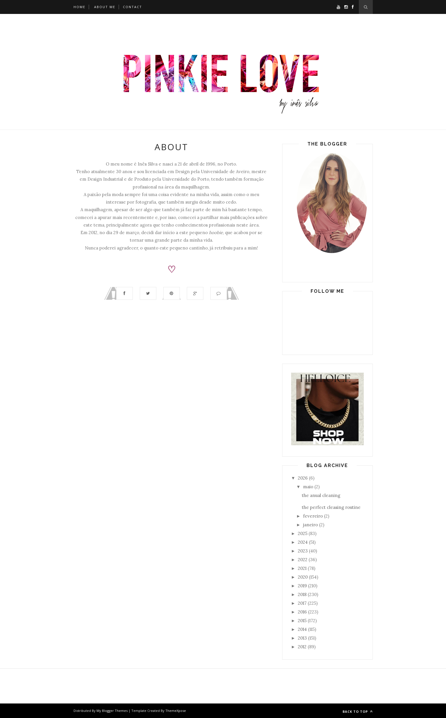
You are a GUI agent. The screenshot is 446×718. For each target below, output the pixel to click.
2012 (302, 646)
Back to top (358, 711)
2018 (302, 594)
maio (308, 486)
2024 (303, 542)
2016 (302, 612)
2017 (302, 603)
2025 (302, 533)
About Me (104, 7)
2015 (302, 620)
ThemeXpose (175, 710)
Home (79, 7)
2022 (302, 559)
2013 (302, 638)
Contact (132, 7)
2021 (302, 568)
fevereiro (313, 516)
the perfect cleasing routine (331, 507)
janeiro (310, 524)
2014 (302, 629)
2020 (303, 577)
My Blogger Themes (112, 710)
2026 (303, 478)
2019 (302, 585)
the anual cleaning (321, 495)
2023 (303, 551)
